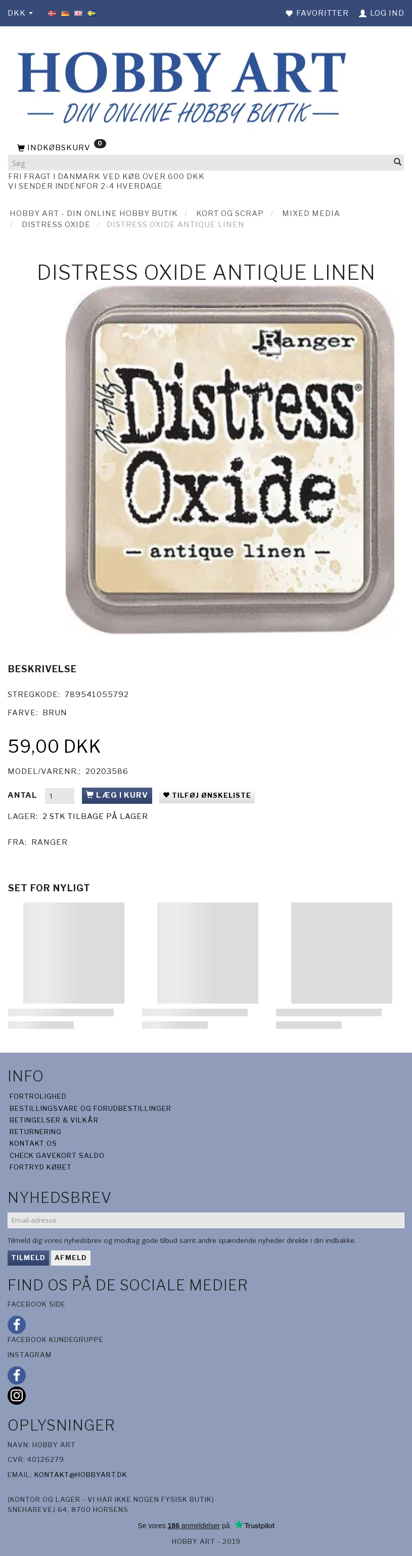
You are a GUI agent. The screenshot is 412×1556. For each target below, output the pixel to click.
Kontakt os (33, 1143)
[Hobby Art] (179, 86)
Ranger (49, 842)
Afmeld (71, 1258)
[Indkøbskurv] (206, 148)
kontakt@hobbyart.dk (80, 1475)
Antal (23, 795)
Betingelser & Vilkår (54, 1120)
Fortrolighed (38, 1096)
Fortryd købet (41, 1167)
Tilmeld (28, 1258)
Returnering (36, 1132)
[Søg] (398, 162)
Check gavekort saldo (57, 1155)
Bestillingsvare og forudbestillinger (90, 1108)
